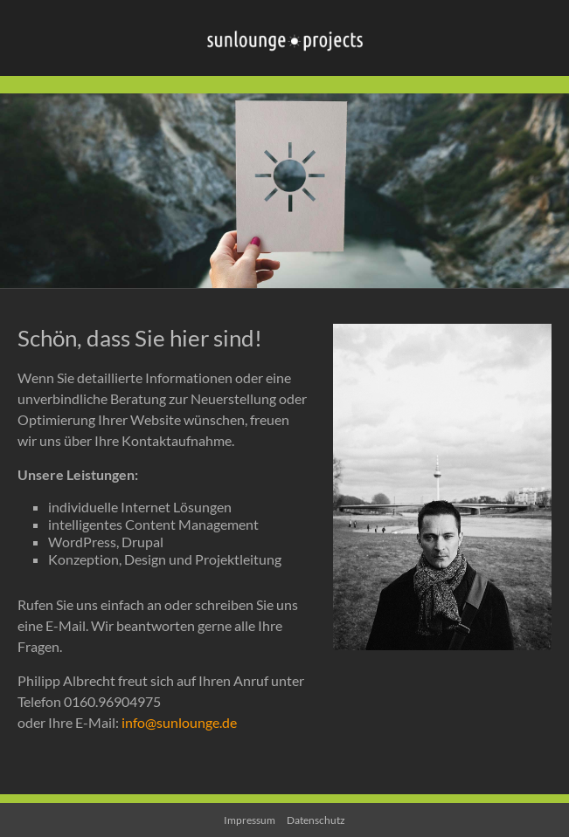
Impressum (249, 820)
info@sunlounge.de (179, 722)
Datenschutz (316, 820)
